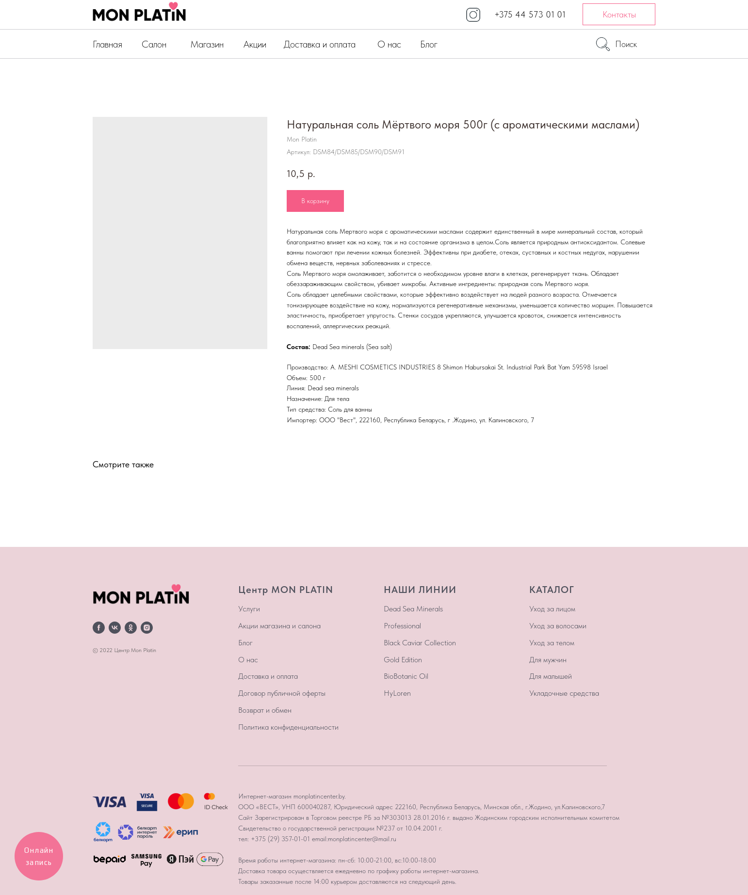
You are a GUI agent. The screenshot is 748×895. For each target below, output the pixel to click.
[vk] (115, 628)
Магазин (207, 44)
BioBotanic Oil (406, 676)
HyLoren (397, 693)
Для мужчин (548, 659)
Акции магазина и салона (279, 625)
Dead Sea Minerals (413, 608)
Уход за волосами (557, 625)
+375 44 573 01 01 (530, 14)
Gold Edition (403, 659)
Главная (107, 44)
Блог (429, 44)
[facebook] (99, 628)
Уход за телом (551, 642)
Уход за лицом (552, 608)
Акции (255, 44)
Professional (402, 625)
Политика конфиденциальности (288, 727)
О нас (389, 44)
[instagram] (147, 628)
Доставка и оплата (320, 44)
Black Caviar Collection (420, 642)
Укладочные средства (564, 693)
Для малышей (550, 676)
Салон (154, 44)
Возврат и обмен (265, 710)
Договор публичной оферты (281, 693)
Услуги (249, 608)
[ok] (131, 628)
